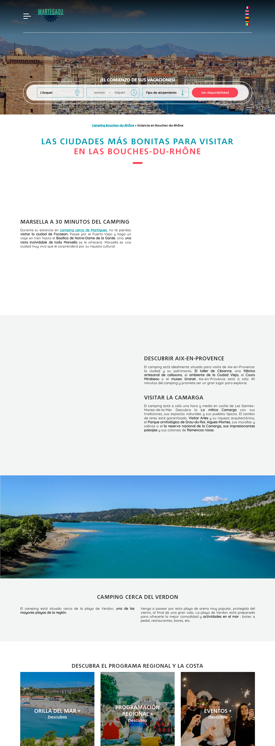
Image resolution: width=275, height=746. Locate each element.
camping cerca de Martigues (83, 212)
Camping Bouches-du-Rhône (113, 125)
